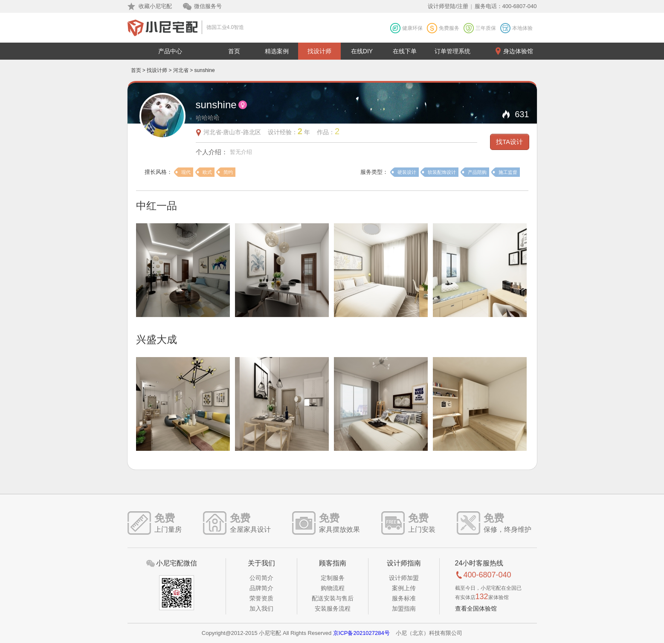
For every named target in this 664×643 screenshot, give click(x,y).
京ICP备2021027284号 (361, 633)
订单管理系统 (452, 51)
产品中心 (170, 51)
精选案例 (277, 51)
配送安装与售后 (333, 598)
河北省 (180, 70)
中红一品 (156, 205)
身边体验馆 (518, 51)
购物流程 (333, 588)
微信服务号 (208, 6)
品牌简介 (261, 588)
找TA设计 (509, 141)
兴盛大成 (156, 339)
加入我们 (261, 608)
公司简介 (261, 577)
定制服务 (333, 577)
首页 (234, 51)
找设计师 (319, 51)
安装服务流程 (333, 608)
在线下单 (405, 51)
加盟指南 (404, 608)
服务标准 (404, 598)
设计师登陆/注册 (448, 6)
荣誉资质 (261, 598)
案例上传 (404, 588)
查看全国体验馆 (476, 608)
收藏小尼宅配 (155, 6)
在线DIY (362, 51)
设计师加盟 (404, 577)
